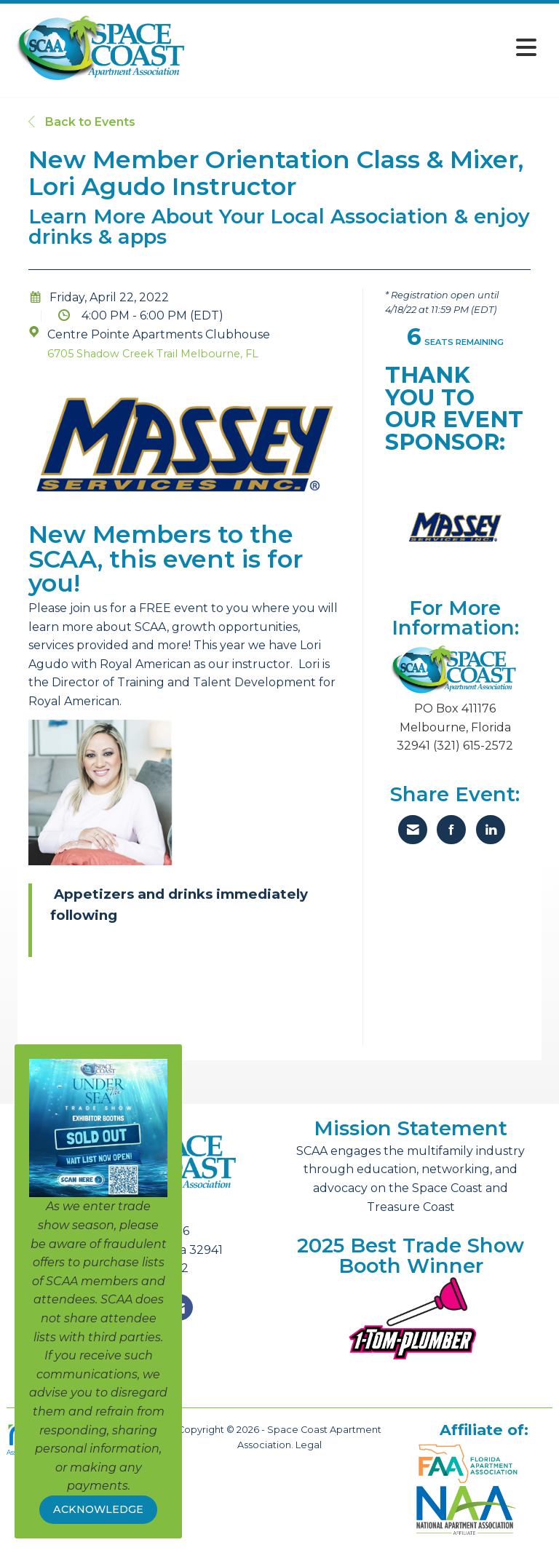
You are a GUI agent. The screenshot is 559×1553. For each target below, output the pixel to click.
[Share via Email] (412, 829)
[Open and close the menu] (366, 47)
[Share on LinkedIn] (490, 829)
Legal (309, 1444)
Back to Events (81, 122)
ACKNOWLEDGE (98, 1509)
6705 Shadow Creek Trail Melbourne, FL (152, 353)
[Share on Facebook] (451, 829)
